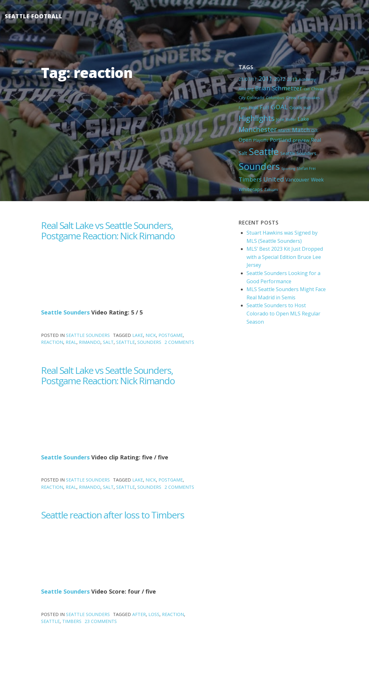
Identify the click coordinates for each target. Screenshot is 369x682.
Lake (137, 335)
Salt (108, 342)
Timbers (71, 621)
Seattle (125, 342)
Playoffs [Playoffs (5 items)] (260, 140)
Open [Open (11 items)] (245, 139)
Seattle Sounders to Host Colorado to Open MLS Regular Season (283, 313)
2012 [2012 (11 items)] (279, 78)
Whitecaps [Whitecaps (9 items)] (251, 189)
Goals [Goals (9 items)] (295, 107)
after (139, 614)
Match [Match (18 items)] (301, 130)
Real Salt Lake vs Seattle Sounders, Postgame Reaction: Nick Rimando (108, 230)
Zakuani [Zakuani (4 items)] (271, 189)
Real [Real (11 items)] (316, 139)
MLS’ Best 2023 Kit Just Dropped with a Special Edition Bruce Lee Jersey (285, 256)
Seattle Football (33, 16)
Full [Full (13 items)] (264, 107)
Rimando (89, 342)
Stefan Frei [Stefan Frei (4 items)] (306, 168)
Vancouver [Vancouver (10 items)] (297, 179)
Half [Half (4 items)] (307, 107)
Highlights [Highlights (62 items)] (257, 118)
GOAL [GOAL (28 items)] (279, 106)
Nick (151, 335)
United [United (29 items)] (273, 179)
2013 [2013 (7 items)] (292, 79)
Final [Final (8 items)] (253, 107)
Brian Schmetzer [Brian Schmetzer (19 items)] (278, 88)
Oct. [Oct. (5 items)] (314, 130)
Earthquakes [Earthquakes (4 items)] (309, 97)
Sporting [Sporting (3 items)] (288, 168)
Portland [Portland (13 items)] (280, 139)
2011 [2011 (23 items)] (265, 78)
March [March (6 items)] (284, 130)
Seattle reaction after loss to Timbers (112, 514)
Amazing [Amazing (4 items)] (246, 88)
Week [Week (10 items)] (317, 179)
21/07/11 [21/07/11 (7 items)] (248, 79)
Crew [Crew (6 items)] (291, 97)
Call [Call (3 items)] (307, 89)
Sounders (149, 342)
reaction (52, 342)
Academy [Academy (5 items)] (307, 79)
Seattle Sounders (65, 312)
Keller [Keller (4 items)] (291, 119)
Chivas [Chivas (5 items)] (317, 89)
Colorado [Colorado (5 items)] (255, 97)
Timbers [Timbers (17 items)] (250, 179)
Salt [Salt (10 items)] (243, 153)
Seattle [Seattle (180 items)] (264, 151)
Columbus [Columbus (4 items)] (275, 97)
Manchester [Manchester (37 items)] (258, 129)
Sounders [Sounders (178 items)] (259, 166)
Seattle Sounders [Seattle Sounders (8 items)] (298, 153)
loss (153, 614)
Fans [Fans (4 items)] (243, 107)
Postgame (170, 335)
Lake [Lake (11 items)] (303, 119)
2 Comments (179, 342)
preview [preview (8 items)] (301, 140)
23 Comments (101, 621)
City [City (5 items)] (242, 97)
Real (71, 342)
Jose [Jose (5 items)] (280, 119)
